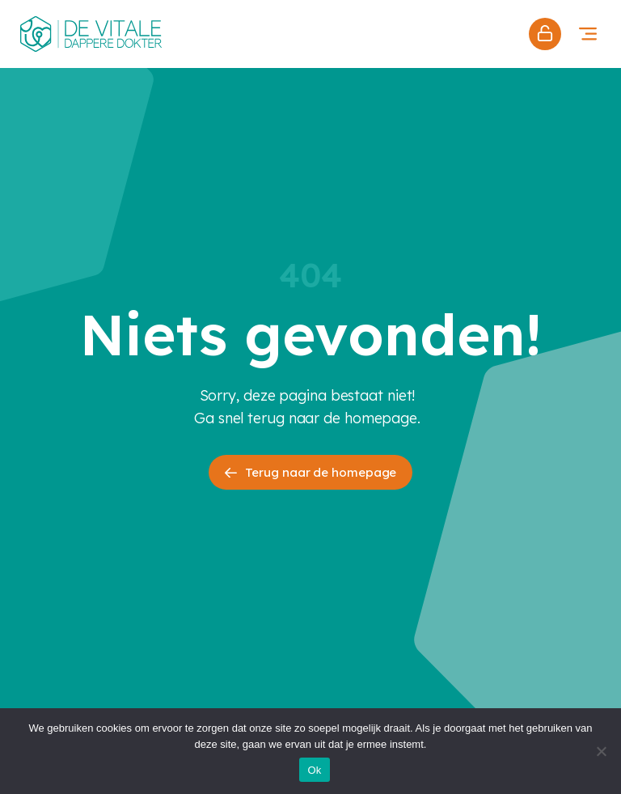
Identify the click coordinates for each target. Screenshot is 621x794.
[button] (587, 33)
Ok (314, 770)
